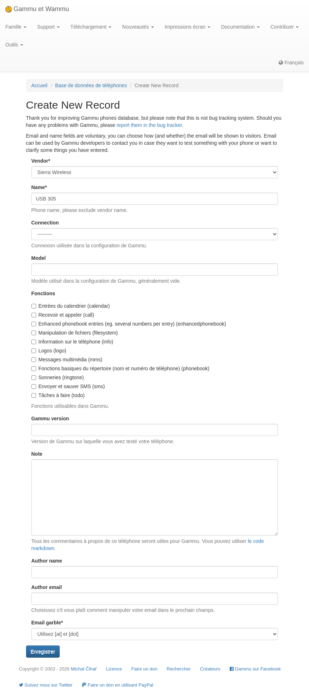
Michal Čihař (83, 669)
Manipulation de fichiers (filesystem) (74, 333)
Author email (46, 587)
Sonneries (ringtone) (57, 377)
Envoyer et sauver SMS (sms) (68, 386)
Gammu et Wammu (37, 9)
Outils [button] (14, 45)
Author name (46, 561)
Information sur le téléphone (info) (72, 342)
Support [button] (48, 27)
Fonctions (43, 293)
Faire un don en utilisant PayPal (117, 685)
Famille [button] (15, 27)
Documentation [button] (240, 27)
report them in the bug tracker (149, 125)
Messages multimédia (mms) (67, 359)
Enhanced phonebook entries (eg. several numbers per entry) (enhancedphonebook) (128, 324)
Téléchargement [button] (90, 27)
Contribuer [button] (284, 27)
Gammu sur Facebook (255, 669)
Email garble (47, 622)
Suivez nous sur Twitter (46, 685)
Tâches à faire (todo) (58, 395)
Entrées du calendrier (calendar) (70, 306)
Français (291, 62)
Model (38, 258)
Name (39, 187)
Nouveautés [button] (138, 27)
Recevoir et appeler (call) (62, 315)
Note (37, 454)
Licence (114, 669)
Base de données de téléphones (91, 85)
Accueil (39, 85)
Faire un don (144, 669)
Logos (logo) (48, 350)
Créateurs (210, 669)
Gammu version (50, 418)
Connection (45, 223)
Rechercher (179, 669)
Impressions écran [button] (187, 27)
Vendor (40, 161)
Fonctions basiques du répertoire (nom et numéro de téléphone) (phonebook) (120, 368)
